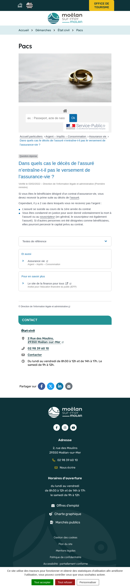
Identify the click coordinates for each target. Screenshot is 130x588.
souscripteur (47, 216)
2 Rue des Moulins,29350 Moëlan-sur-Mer (46, 340)
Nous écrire (65, 467)
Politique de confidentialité (65, 557)
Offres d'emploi (68, 506)
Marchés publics (68, 522)
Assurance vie (98, 136)
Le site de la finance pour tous (49, 283)
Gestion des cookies (65, 537)
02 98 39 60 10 (38, 348)
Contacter (35, 354)
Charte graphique (67, 514)
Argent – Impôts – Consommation (66, 136)
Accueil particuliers (31, 136)
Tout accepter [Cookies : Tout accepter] (42, 582)
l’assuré (74, 197)
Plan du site (65, 544)
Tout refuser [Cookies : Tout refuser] (65, 582)
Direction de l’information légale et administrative (45, 306)
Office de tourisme (101, 5)
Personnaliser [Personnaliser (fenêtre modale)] (88, 582)
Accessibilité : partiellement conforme (65, 563)
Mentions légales (65, 550)
